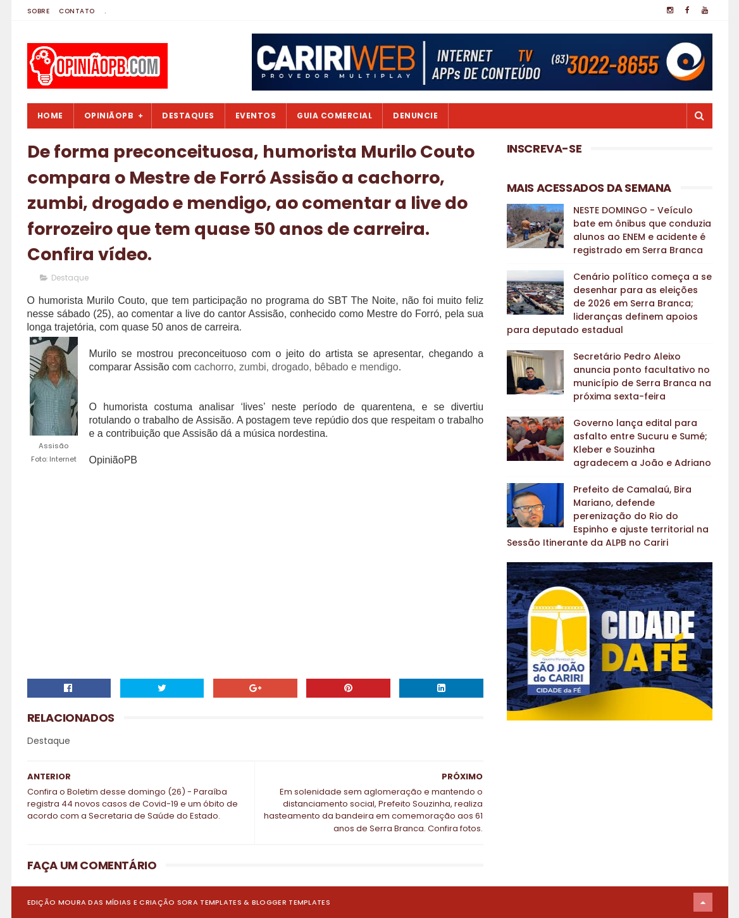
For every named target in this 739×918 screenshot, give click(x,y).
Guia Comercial (334, 115)
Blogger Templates (291, 902)
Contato (77, 11)
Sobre (38, 11)
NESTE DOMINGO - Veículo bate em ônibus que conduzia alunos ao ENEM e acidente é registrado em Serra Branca (642, 230)
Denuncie (415, 115)
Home (50, 115)
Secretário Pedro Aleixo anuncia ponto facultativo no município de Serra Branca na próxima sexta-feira (642, 376)
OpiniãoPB (109, 115)
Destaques (188, 115)
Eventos (255, 115)
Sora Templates (209, 902)
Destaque (70, 277)
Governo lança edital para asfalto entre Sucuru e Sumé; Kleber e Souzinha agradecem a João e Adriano (642, 443)
